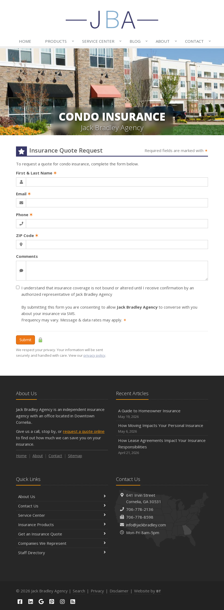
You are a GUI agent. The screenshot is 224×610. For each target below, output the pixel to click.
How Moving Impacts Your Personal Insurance (162, 428)
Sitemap (75, 455)
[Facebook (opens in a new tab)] (20, 601)
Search (79, 590)
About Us (62, 496)
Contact (197, 41)
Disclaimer (119, 590)
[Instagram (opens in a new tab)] (62, 601)
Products (58, 41)
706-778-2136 (139, 509)
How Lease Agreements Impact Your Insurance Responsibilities (162, 447)
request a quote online (84, 431)
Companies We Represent (62, 543)
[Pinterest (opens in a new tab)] (51, 601)
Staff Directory (62, 552)
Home (25, 41)
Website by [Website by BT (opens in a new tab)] (147, 590)
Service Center (100, 41)
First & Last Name (36, 173)
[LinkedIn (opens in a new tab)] (30, 601)
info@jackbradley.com (146, 524)
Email (23, 193)
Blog (138, 41)
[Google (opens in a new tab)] (41, 601)
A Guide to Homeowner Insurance (162, 413)
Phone (24, 214)
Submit (25, 339)
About (165, 41)
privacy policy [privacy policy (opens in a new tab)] (94, 355)
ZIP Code (27, 235)
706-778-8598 (139, 517)
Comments (27, 256)
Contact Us (62, 505)
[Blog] (73, 601)
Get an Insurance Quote (62, 534)
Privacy (97, 590)
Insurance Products (62, 524)
